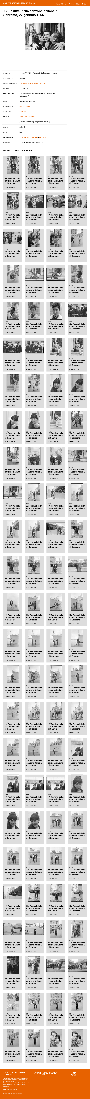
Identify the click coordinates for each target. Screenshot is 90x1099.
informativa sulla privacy (10, 1089)
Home (58, 4)
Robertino (31, 117)
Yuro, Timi (23, 117)
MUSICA (42, 137)
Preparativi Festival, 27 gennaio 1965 (33, 83)
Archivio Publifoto (74, 4)
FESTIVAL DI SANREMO (29, 137)
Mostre (84, 4)
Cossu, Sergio (25, 106)
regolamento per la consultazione (12, 1093)
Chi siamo (64, 4)
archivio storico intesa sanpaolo (19, 3)
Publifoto (23, 111)
